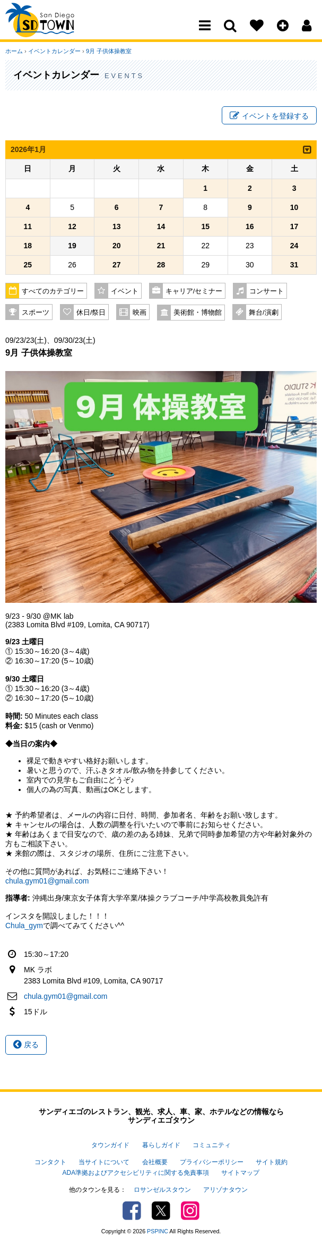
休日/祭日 (91, 312)
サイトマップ (240, 1172)
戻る (26, 1044)
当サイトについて (104, 1162)
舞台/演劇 (264, 312)
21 (161, 245)
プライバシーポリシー (211, 1162)
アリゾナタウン (225, 1189)
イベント (124, 291)
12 (72, 226)
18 (28, 245)
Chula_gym (24, 925)
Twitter (161, 1210)
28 (161, 264)
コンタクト (50, 1162)
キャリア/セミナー (194, 291)
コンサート (266, 291)
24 (294, 245)
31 (294, 264)
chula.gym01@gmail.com (47, 881)
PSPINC (157, 1231)
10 (294, 207)
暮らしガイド (161, 1145)
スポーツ (35, 312)
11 (28, 226)
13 (116, 226)
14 (161, 226)
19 (72, 245)
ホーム (14, 51)
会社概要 (155, 1162)
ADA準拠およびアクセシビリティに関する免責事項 (136, 1172)
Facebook (132, 1210)
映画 (139, 312)
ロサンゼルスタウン (162, 1189)
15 (205, 226)
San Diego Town (51, 29)
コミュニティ (212, 1145)
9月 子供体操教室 (109, 51)
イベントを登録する (269, 116)
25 (28, 264)
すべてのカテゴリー (53, 291)
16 (250, 226)
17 (294, 226)
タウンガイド (110, 1145)
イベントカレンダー (54, 51)
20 (116, 245)
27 (116, 264)
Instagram (190, 1210)
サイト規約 (272, 1162)
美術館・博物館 (197, 312)
